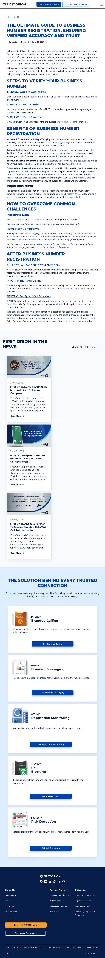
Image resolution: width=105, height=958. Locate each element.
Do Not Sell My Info (54, 947)
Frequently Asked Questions (61, 895)
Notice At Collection (93, 947)
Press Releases (11, 912)
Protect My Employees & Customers (85, 913)
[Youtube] (63, 881)
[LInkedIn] (45, 881)
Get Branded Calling (52, 644)
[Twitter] (59, 881)
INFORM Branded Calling (24, 280)
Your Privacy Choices (74, 947)
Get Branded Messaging (52, 692)
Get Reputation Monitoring (51, 744)
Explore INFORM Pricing (25, 925)
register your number (23, 109)
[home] (14, 4)
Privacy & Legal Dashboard (33, 947)
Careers (8, 901)
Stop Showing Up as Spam (85, 895)
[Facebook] (41, 881)
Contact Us (9, 906)
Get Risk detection (51, 848)
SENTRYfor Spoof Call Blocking (29, 296)
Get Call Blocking (50, 796)
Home (8, 17)
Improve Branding (82, 906)
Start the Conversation (49, 4)
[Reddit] (54, 881)
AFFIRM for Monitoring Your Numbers (33, 265)
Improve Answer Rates (84, 901)
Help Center (54, 912)
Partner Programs (57, 901)
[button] (101, 4)
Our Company (10, 895)
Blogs (16, 17)
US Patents (9, 954)
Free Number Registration (76, 4)
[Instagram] (50, 881)
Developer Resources (58, 906)
